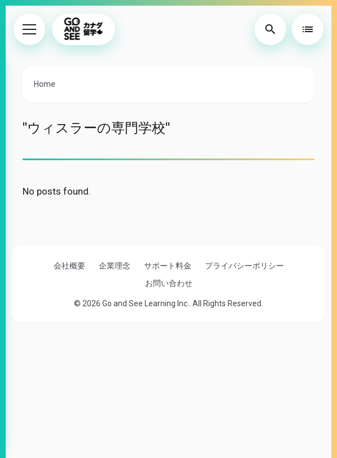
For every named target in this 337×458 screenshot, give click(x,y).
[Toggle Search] (270, 29)
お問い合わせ (168, 283)
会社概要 (69, 265)
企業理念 (114, 265)
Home (44, 84)
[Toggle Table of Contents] (307, 29)
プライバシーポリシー (244, 265)
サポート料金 (167, 265)
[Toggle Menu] (29, 29)
